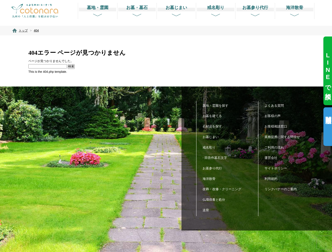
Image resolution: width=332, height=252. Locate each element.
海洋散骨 (211, 179)
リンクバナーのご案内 (282, 189)
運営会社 (272, 157)
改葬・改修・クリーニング (223, 189)
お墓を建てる (214, 116)
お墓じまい (212, 137)
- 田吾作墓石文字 (216, 157)
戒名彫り (211, 147)
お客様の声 (274, 116)
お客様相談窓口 (277, 126)
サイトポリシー (277, 168)
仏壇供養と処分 (215, 199)
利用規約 (272, 179)
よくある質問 (275, 105)
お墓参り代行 (214, 168)
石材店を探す (214, 126)
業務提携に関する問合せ (283, 137)
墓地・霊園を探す (217, 105)
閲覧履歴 (328, 113)
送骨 (207, 210)
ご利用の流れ (275, 147)
